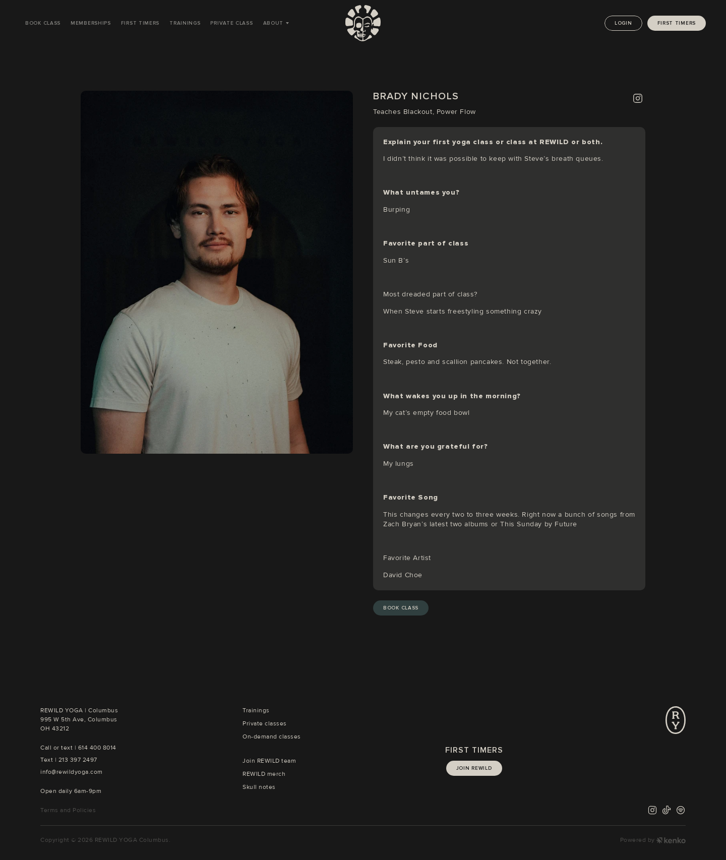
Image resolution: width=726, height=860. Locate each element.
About (273, 23)
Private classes (265, 723)
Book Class (42, 23)
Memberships (91, 23)
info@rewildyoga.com (71, 772)
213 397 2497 (77, 760)
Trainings (184, 23)
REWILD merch (264, 774)
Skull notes (259, 787)
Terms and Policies (68, 810)
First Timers (140, 23)
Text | (49, 760)
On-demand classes (272, 737)
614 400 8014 (97, 748)
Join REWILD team (269, 761)
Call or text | (59, 748)
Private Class (231, 23)
